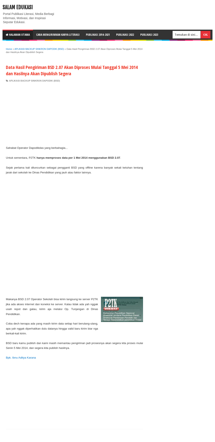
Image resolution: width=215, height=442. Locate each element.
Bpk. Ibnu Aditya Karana (21, 357)
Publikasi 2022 (125, 35)
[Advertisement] (74, 113)
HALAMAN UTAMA (18, 35)
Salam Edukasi (18, 7)
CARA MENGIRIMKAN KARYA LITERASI (58, 35)
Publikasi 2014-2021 (98, 35)
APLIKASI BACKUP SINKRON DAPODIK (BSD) (34, 80)
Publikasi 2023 (149, 35)
